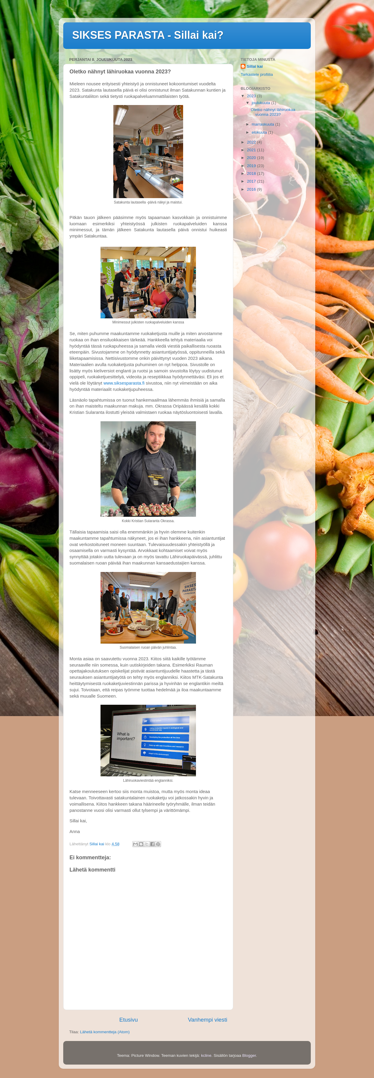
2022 (252, 142)
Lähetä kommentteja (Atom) (105, 1032)
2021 (252, 150)
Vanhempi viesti (207, 1020)
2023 (252, 96)
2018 (252, 173)
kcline (206, 1055)
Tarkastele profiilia (257, 74)
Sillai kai (255, 66)
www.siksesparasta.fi (124, 383)
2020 (252, 157)
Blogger (249, 1055)
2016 (252, 189)
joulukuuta (261, 103)
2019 (252, 166)
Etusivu (128, 1020)
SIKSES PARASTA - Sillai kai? (147, 35)
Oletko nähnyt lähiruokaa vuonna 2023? (273, 112)
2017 (252, 181)
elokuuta (260, 132)
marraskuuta (263, 124)
